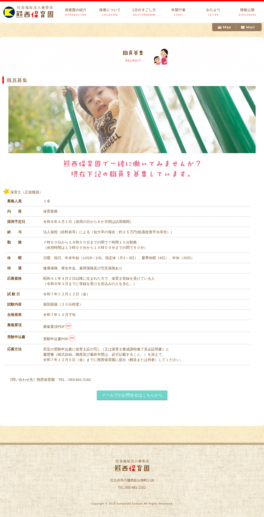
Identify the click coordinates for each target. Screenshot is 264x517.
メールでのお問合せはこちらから (132, 395)
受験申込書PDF (59, 339)
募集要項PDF (57, 327)
